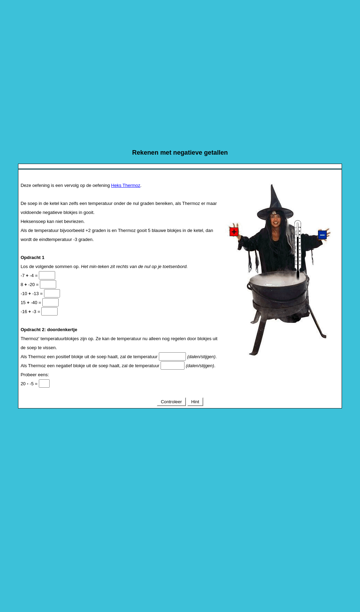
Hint (195, 401)
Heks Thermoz (125, 185)
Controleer (171, 401)
